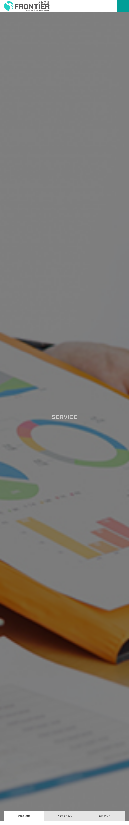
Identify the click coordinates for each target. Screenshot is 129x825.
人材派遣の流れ (65, 816)
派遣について (105, 816)
